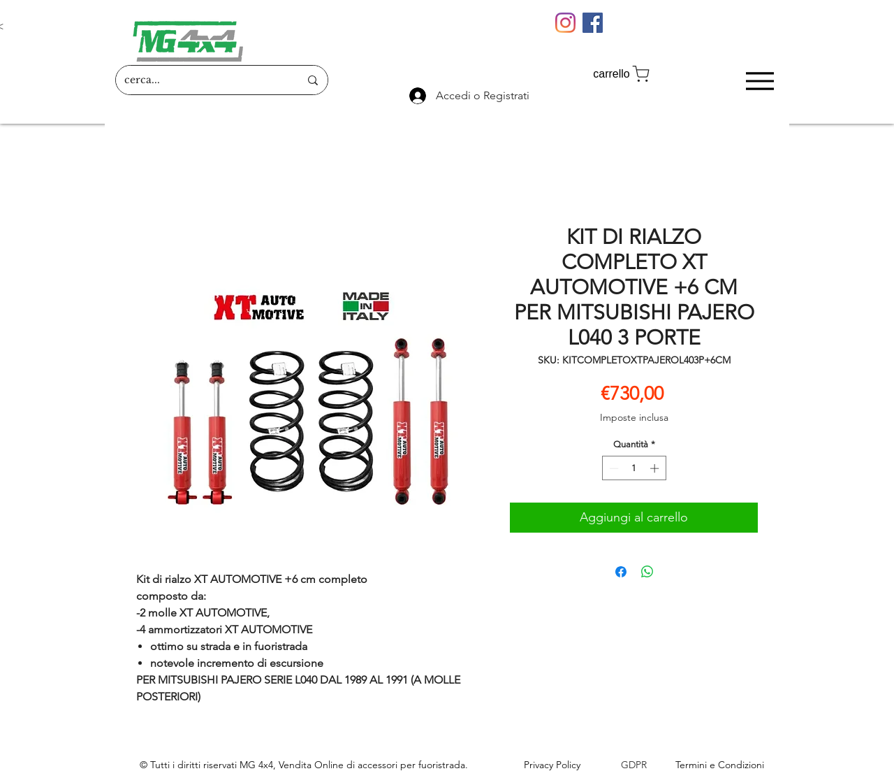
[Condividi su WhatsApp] (647, 571)
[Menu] (759, 80)
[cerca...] (201, 80)
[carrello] (622, 73)
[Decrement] (612, 468)
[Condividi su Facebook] (621, 571)
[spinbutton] (633, 468)
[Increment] (655, 468)
